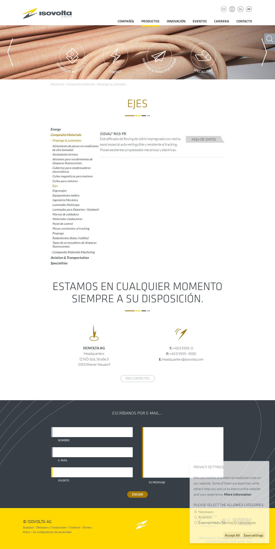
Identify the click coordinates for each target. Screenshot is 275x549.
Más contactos (137, 378)
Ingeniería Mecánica (65, 200)
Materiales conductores (67, 219)
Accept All (232, 535)
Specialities (203, 59)
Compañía (126, 21)
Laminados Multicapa (65, 204)
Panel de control (62, 223)
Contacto (244, 21)
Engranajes (59, 190)
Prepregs (58, 233)
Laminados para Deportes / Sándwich (75, 209)
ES (224, 9)
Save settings (253, 535)
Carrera (221, 21)
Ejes (55, 185)
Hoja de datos (204, 139)
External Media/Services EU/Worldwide (227, 522)
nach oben (141, 524)
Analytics (205, 517)
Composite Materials (71, 59)
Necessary (206, 512)
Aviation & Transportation (159, 59)
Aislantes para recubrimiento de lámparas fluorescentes (72, 161)
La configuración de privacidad (52, 532)
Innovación (176, 21)
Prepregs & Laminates (111, 84)
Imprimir (28, 527)
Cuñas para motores (65, 181)
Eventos (200, 21)
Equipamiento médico (65, 195)
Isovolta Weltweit (232, 6)
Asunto (63, 480)
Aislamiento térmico (65, 154)
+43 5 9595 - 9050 (183, 354)
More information (237, 494)
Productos (150, 21)
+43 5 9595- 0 (183, 348)
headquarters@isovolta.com (182, 359)
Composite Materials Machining (73, 252)
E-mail (63, 460)
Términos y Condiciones (51, 527)
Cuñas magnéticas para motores (72, 176)
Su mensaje (157, 482)
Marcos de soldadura (65, 214)
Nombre (64, 440)
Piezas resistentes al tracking (70, 228)
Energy (115, 59)
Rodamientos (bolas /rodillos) (70, 238)
